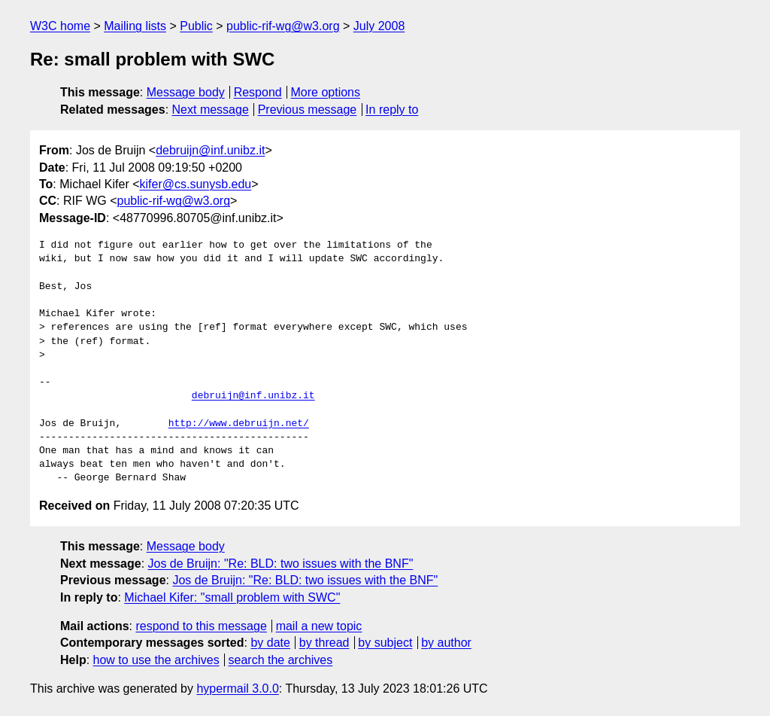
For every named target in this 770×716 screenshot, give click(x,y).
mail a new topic (319, 626)
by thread (324, 642)
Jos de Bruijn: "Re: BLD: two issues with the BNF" (281, 563)
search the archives (281, 660)
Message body (186, 92)
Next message (210, 109)
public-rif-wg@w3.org (283, 26)
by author (446, 642)
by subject (385, 642)
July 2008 (379, 26)
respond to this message (200, 626)
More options (326, 92)
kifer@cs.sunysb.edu (196, 184)
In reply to (391, 109)
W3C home (60, 26)
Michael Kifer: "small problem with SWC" (232, 597)
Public (196, 26)
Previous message (307, 109)
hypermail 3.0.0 (237, 688)
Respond (258, 92)
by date (270, 642)
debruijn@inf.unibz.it (210, 150)
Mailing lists (135, 26)
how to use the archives (156, 660)
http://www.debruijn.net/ (238, 424)
